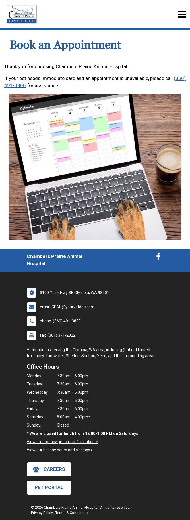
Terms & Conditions (71, 513)
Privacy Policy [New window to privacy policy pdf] (42, 513)
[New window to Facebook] (158, 257)
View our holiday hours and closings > (60, 450)
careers (49, 469)
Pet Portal (49, 487)
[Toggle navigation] (182, 14)
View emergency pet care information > (62, 441)
